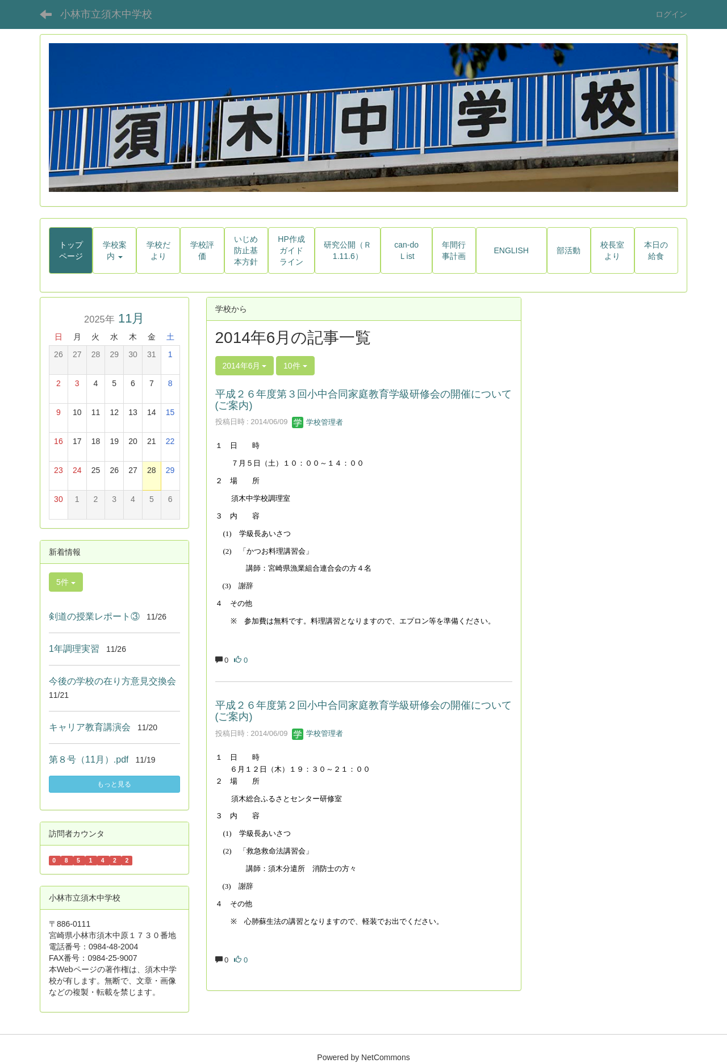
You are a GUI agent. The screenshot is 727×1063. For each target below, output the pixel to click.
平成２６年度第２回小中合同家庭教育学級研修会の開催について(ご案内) (363, 711)
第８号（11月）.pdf (88, 759)
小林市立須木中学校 (106, 14)
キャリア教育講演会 (90, 727)
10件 (295, 365)
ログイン (671, 14)
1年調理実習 (74, 649)
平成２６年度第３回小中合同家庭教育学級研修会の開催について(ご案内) (363, 399)
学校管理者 (318, 422)
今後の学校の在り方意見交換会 (112, 681)
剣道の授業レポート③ (94, 616)
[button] (114, 250)
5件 (66, 582)
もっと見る (114, 784)
